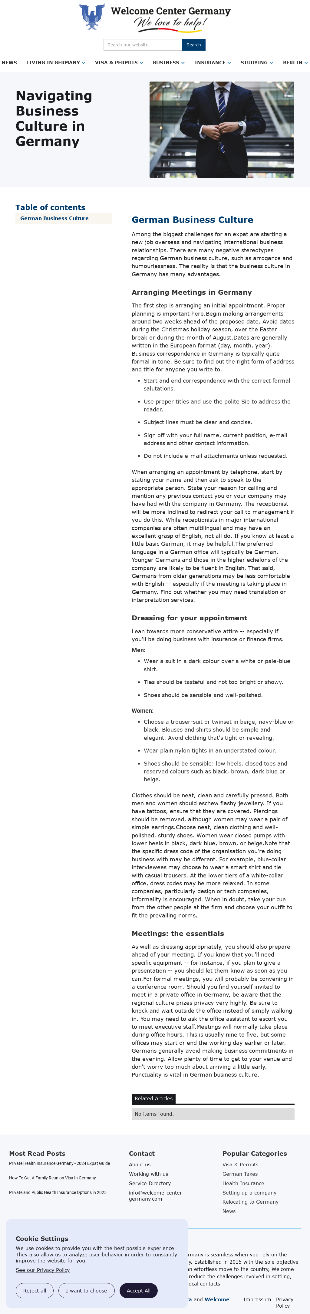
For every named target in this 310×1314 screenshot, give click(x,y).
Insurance (210, 62)
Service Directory (150, 1183)
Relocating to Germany (251, 1202)
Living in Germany (53, 62)
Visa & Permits (116, 62)
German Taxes (240, 1174)
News (9, 62)
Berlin (292, 62)
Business (166, 62)
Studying (254, 62)
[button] (9, 63)
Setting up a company (249, 1192)
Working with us (148, 1174)
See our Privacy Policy (43, 1270)
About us (139, 1164)
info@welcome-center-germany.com (156, 1196)
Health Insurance (243, 1183)
